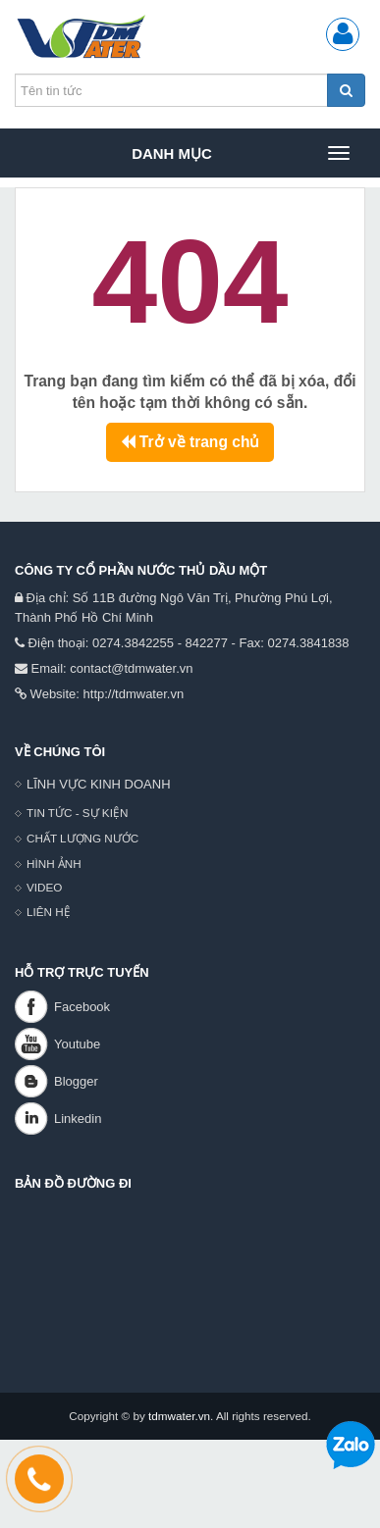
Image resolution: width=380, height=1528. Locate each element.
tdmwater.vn (179, 1415)
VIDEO (44, 887)
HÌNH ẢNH (54, 863)
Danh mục (240, 153)
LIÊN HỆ (49, 911)
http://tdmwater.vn (134, 694)
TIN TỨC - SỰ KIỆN (77, 812)
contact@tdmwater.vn (131, 668)
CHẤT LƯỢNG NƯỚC (82, 838)
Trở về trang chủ (190, 442)
